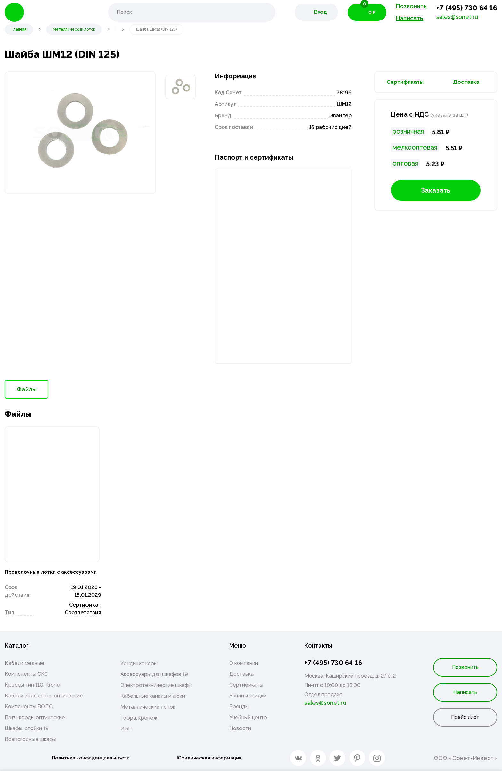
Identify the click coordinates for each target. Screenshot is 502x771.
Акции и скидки (247, 696)
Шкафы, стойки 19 (27, 728)
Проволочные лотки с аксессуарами (40, 566)
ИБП (126, 729)
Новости (240, 728)
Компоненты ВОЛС (29, 707)
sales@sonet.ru (457, 16)
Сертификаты (405, 82)
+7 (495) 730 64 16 (466, 8)
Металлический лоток (147, 707)
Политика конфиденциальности (87, 758)
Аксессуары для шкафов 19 (154, 674)
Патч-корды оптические (35, 717)
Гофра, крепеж (139, 718)
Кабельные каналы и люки (152, 696)
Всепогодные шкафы (30, 739)
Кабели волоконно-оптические (44, 696)
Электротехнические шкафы (156, 685)
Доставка (466, 82)
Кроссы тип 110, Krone (32, 685)
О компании (243, 663)
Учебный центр (248, 717)
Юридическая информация (210, 758)
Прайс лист (465, 717)
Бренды (239, 707)
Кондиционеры (139, 663)
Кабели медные (24, 663)
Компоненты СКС (26, 674)
